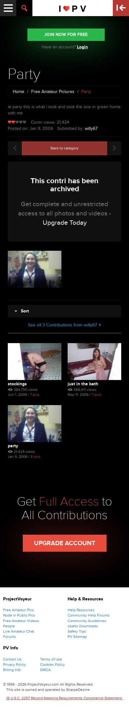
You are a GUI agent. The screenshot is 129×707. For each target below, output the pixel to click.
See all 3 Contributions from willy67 (64, 325)
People (9, 626)
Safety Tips (77, 631)
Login (82, 47)
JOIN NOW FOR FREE (66, 34)
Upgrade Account (64, 543)
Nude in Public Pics (19, 615)
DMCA (45, 670)
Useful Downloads (83, 626)
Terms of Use (51, 659)
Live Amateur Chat (18, 631)
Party (13, 446)
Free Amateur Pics (18, 610)
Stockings (17, 384)
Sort (22, 311)
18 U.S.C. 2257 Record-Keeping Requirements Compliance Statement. (64, 698)
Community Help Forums (89, 615)
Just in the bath (83, 384)
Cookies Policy (52, 664)
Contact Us (12, 659)
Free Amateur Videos (21, 621)
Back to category (64, 148)
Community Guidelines (87, 621)
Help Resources (81, 610)
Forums (9, 636)
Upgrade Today (65, 223)
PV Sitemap (77, 636)
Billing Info (12, 670)
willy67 (91, 128)
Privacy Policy (14, 664)
